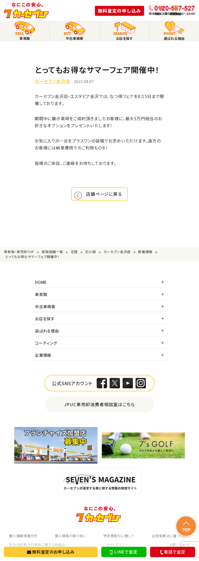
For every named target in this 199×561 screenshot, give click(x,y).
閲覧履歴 (175, 14)
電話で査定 (172, 552)
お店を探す (45, 322)
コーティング (46, 346)
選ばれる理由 (47, 334)
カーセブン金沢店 (52, 81)
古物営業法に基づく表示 (171, 539)
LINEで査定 (123, 552)
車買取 (41, 297)
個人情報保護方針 (23, 539)
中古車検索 (45, 310)
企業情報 (43, 358)
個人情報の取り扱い (70, 539)
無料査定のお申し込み (51, 552)
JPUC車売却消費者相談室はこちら (99, 407)
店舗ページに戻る (105, 195)
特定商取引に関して (118, 539)
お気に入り (161, 14)
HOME (41, 285)
